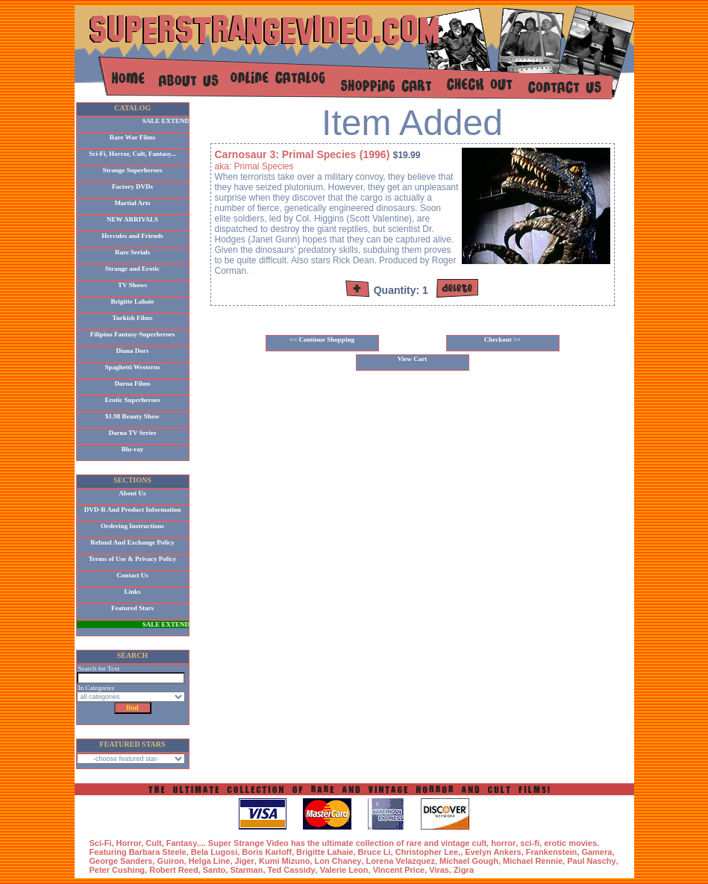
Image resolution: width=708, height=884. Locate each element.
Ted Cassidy (292, 869)
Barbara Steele (158, 851)
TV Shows (132, 285)
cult (479, 842)
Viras (439, 869)
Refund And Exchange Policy (132, 542)
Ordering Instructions (132, 526)
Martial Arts (132, 203)
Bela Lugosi (214, 851)
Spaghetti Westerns (132, 367)
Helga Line (210, 860)
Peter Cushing (117, 869)
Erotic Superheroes (132, 400)
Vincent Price (399, 869)
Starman (246, 869)
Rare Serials (132, 252)
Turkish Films (133, 318)
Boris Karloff (267, 851)
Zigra (464, 869)
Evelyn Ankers (493, 851)
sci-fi (529, 842)
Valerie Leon (344, 869)
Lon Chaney (338, 860)
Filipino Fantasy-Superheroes (132, 334)
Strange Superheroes (132, 170)
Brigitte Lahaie (132, 301)
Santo (214, 869)
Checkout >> (502, 339)
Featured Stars (132, 608)
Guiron (170, 860)
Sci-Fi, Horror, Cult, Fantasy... (132, 153)
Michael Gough (468, 860)
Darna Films (132, 383)
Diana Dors (132, 350)
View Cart (412, 359)
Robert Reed (173, 869)
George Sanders (121, 860)
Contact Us (132, 575)
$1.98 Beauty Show (132, 416)
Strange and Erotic (132, 268)
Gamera (596, 851)
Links (132, 591)
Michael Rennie (533, 860)
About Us (132, 493)
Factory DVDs (132, 186)
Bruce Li (374, 851)
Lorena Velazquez (400, 860)
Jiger (244, 860)
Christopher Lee (426, 851)
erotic (555, 842)
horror (503, 842)
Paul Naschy (591, 860)
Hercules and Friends (132, 235)
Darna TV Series (132, 432)
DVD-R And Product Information (132, 509)
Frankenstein (551, 851)
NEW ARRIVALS (132, 219)
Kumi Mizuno (284, 860)
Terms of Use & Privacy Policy (132, 558)
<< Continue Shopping (321, 339)
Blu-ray (133, 449)
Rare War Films (133, 137)
